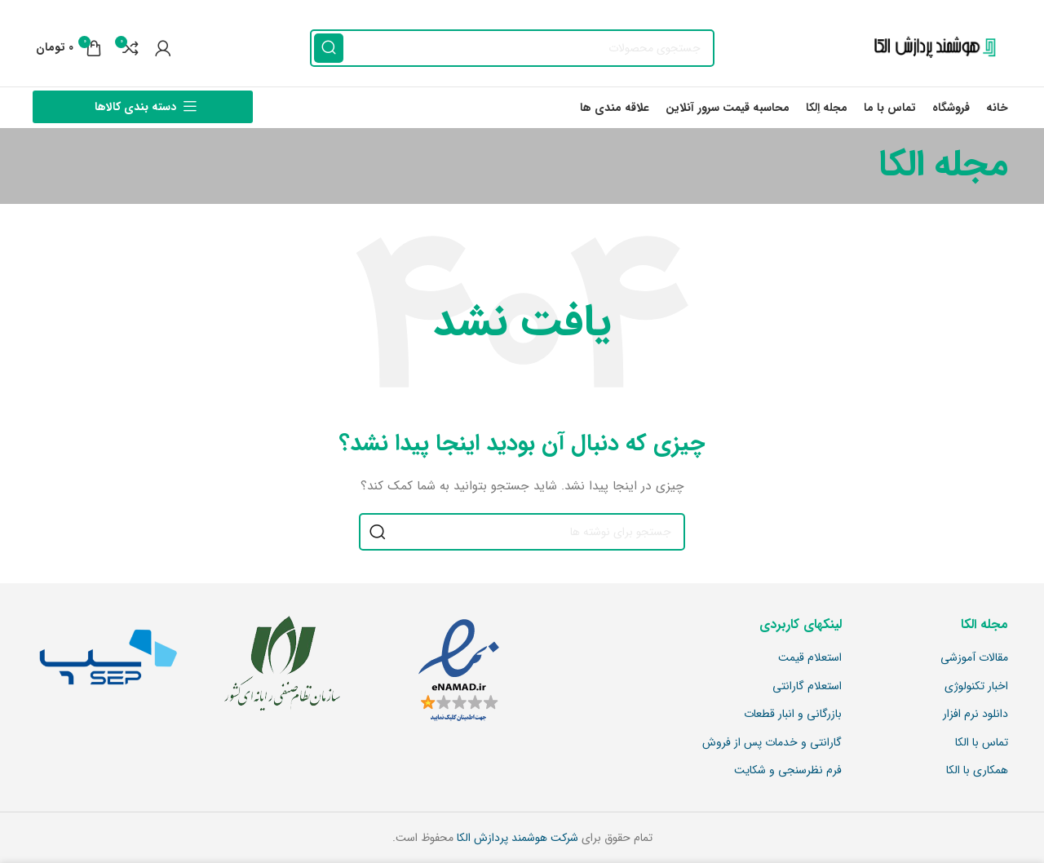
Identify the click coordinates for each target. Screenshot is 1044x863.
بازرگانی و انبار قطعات (793, 714)
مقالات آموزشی (974, 658)
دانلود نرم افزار (975, 714)
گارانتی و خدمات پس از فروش (772, 743)
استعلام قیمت (810, 658)
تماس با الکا (981, 743)
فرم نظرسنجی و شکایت (788, 771)
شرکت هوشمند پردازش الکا (515, 838)
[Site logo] (930, 47)
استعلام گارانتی (807, 687)
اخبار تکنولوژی (976, 687)
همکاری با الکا (977, 771)
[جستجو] (512, 48)
